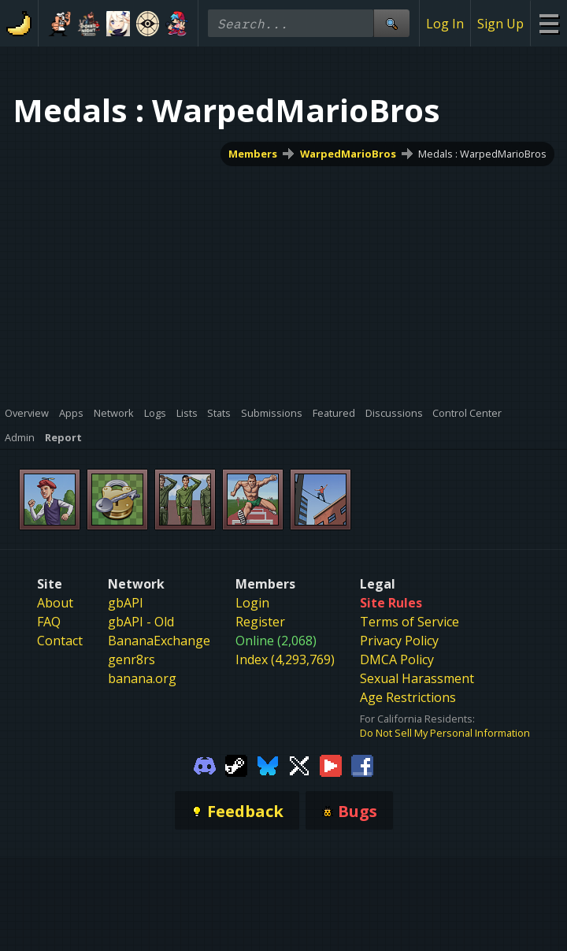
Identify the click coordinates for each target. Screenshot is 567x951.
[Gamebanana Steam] (236, 764)
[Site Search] (391, 23)
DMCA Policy (397, 659)
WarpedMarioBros (348, 154)
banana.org (142, 678)
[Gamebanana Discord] (204, 764)
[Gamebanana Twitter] (299, 764)
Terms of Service (409, 621)
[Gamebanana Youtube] (330, 764)
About (55, 602)
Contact (60, 640)
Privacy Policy (399, 640)
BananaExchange (159, 640)
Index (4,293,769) (285, 659)
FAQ (49, 621)
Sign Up (500, 23)
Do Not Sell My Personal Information (445, 733)
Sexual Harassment (417, 678)
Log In (445, 23)
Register (260, 621)
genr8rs (131, 659)
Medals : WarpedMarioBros (482, 154)
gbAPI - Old (141, 621)
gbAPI (125, 602)
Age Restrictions (408, 697)
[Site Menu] (548, 23)
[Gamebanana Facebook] (362, 764)
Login (252, 602)
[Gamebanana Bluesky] (267, 764)
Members (252, 154)
